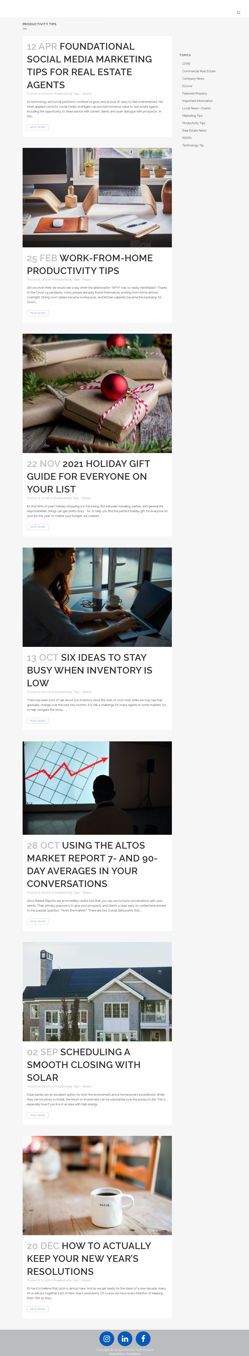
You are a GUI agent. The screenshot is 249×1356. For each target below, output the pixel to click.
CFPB (186, 64)
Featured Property (194, 93)
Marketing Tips (192, 115)
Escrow (187, 86)
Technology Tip (193, 145)
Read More (37, 127)
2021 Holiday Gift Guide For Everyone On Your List (88, 476)
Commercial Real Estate (198, 71)
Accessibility (134, 1354)
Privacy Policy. (117, 1354)
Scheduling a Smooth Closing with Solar (84, 1065)
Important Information (197, 101)
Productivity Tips (67, 93)
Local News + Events (196, 108)
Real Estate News (194, 130)
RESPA (187, 138)
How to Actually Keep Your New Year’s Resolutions (89, 1258)
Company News (193, 78)
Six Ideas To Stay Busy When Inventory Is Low (90, 670)
